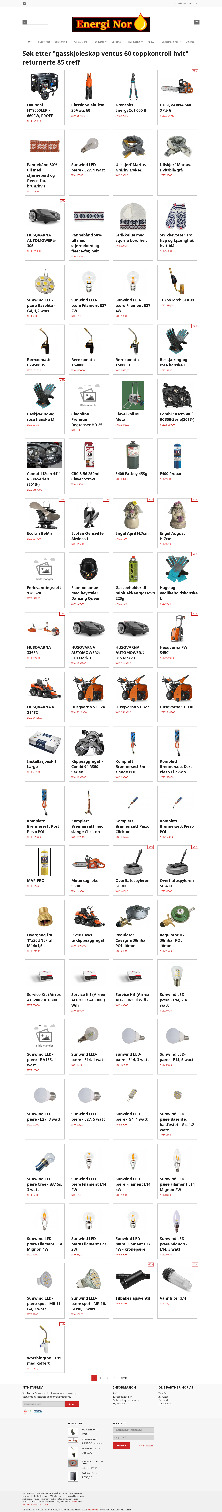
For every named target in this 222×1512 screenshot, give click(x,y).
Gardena (116, 41)
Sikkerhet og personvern (126, 1400)
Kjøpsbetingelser (122, 1396)
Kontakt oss (164, 1403)
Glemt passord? (146, 1446)
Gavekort (163, 1400)
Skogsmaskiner (170, 41)
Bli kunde (163, 1396)
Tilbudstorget (42, 41)
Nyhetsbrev (119, 1403)
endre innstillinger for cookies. (36, 1504)
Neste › (124, 1378)
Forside (162, 1393)
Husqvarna (134, 41)
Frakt (116, 1393)
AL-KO (151, 41)
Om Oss (190, 41)
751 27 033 (93, 1509)
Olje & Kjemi (80, 41)
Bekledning (61, 41)
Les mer (74, 1502)
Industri (99, 41)
